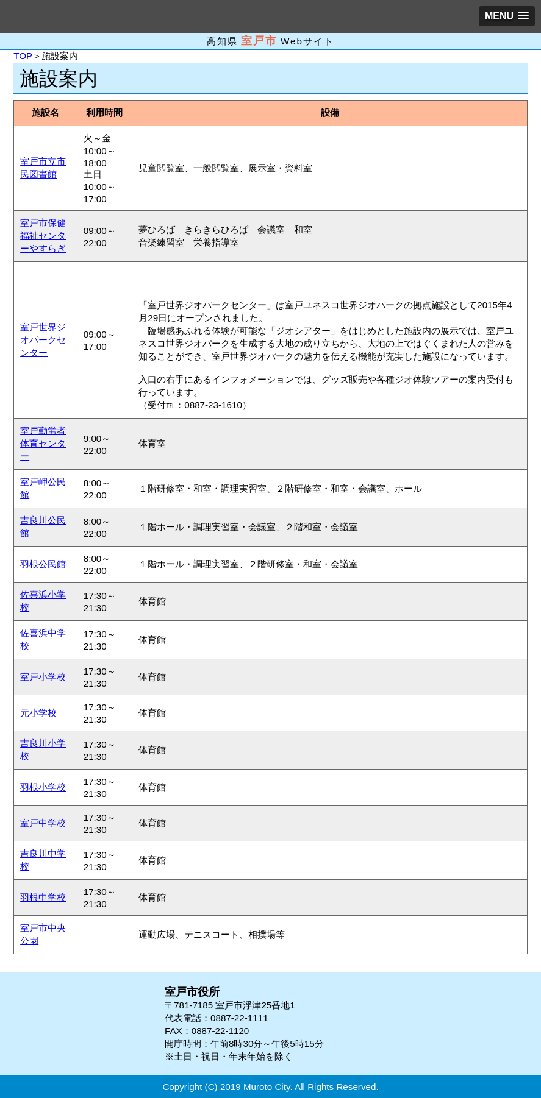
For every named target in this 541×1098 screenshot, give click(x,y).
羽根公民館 (43, 564)
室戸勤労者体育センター (43, 443)
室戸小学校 (43, 676)
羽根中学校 (43, 897)
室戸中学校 (43, 823)
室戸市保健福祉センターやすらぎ (43, 235)
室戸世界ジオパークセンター (43, 340)
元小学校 (38, 712)
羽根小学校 (43, 787)
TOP (22, 56)
